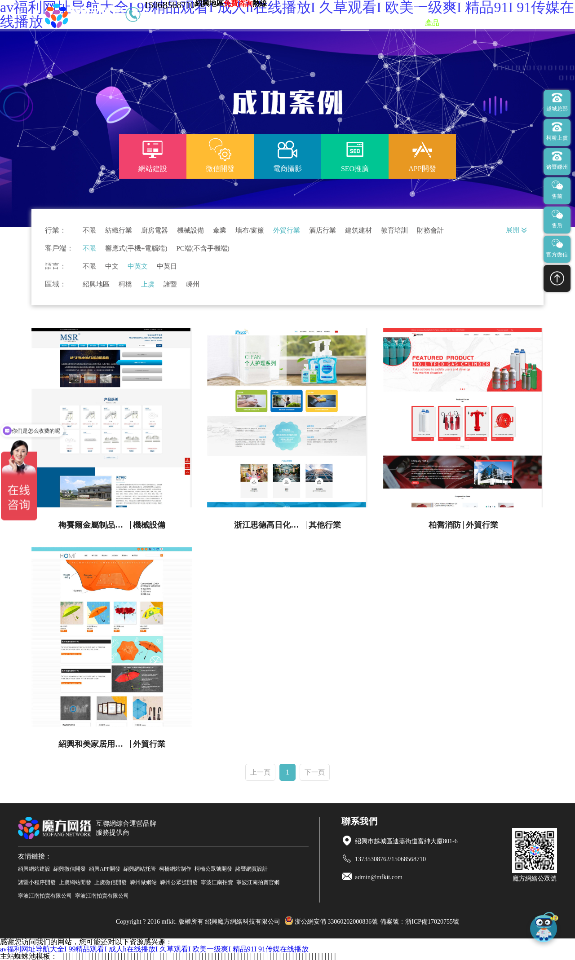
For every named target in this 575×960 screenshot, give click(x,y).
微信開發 (397, 22)
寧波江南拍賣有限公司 (45, 896)
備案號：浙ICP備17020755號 (419, 921)
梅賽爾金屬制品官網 (94, 525)
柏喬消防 (445, 525)
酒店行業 (322, 230)
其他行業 (325, 525)
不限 (89, 230)
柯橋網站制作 (175, 869)
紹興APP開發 (104, 869)
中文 (112, 266)
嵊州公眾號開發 (179, 882)
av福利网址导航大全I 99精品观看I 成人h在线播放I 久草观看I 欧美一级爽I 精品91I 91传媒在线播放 (154, 949)
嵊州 (192, 284)
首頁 (320, 22)
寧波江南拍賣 (217, 882)
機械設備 (190, 230)
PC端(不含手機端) (202, 248)
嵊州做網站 (143, 882)
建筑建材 (358, 230)
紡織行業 (118, 230)
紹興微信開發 (69, 869)
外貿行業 (286, 230)
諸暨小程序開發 (37, 882)
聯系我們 (551, 22)
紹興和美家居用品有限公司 (94, 744)
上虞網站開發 (75, 882)
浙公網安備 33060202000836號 (331, 921)
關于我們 (509, 22)
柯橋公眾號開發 (213, 869)
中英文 (138, 266)
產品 (432, 22)
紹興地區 (96, 284)
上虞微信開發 (110, 882)
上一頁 (260, 772)
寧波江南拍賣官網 (257, 882)
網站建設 (355, 22)
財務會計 (430, 230)
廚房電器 (154, 230)
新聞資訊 (467, 22)
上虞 (148, 284)
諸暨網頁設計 (251, 869)
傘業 (219, 230)
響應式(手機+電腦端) (136, 248)
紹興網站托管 (140, 869)
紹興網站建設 (34, 869)
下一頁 (315, 772)
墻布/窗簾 (249, 230)
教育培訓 (394, 230)
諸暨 (170, 284)
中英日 (167, 266)
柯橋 (125, 284)
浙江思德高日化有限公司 (270, 525)
